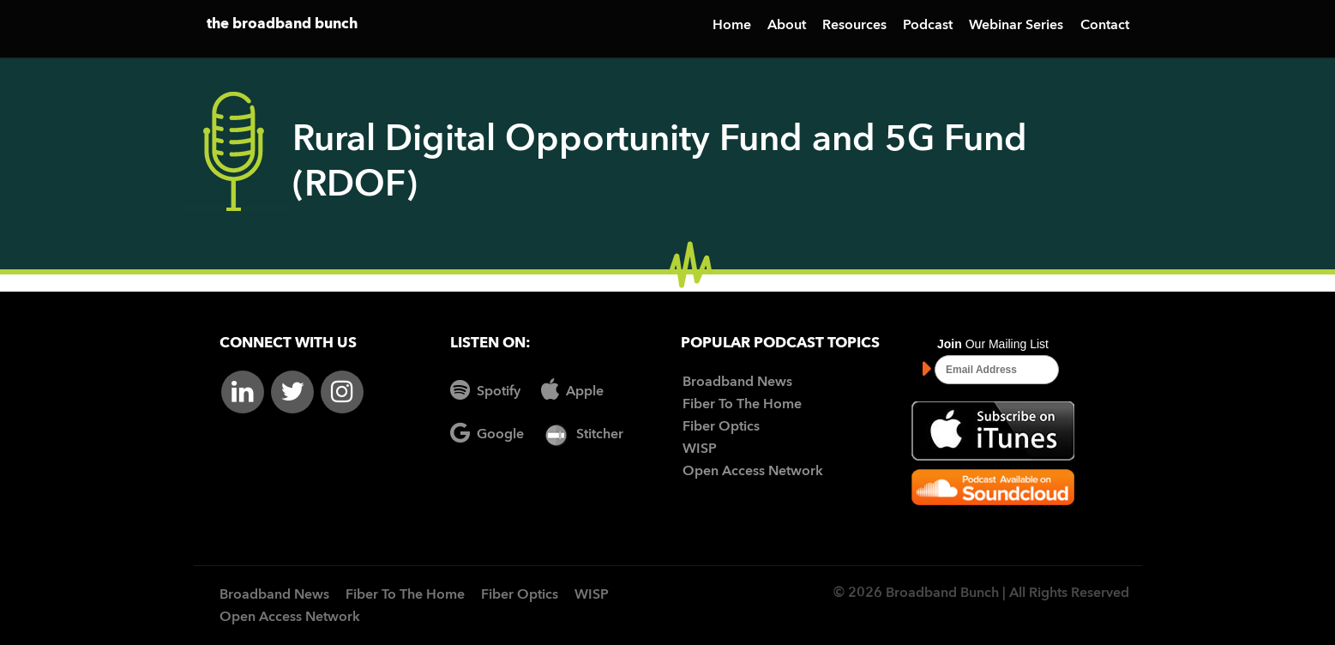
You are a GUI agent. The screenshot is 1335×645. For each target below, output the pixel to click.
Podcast (928, 26)
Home (732, 26)
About (786, 26)
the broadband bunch (282, 24)
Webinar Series (1016, 26)
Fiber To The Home (742, 405)
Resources (854, 26)
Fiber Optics (721, 427)
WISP (700, 449)
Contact (1104, 26)
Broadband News (737, 382)
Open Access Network (753, 472)
